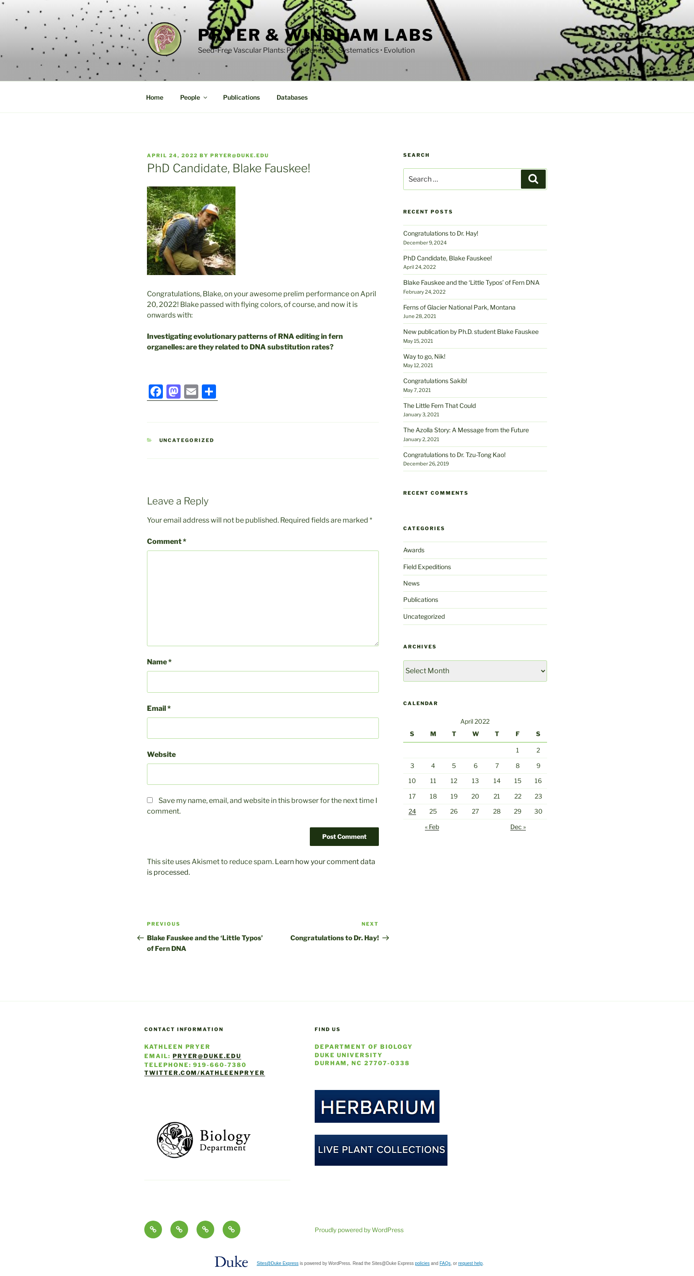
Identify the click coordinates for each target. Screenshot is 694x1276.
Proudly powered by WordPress (359, 1229)
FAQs (445, 1263)
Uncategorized (187, 440)
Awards (413, 550)
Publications (241, 97)
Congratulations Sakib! (435, 380)
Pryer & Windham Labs (316, 35)
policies (422, 1263)
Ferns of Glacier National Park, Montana (459, 307)
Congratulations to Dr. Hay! (440, 233)
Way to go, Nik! (424, 356)
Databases (292, 97)
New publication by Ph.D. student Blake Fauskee (471, 331)
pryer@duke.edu (239, 155)
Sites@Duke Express (278, 1263)
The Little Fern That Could (439, 405)
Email (159, 708)
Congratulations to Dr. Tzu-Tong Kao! (454, 454)
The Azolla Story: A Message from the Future (466, 430)
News (411, 583)
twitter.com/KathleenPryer (204, 1072)
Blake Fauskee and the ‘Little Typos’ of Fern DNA (471, 282)
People (194, 97)
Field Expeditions (427, 566)
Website (161, 754)
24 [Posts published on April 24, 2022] (412, 811)
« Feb (432, 826)
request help (470, 1263)
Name (159, 662)
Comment (166, 541)
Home (154, 97)
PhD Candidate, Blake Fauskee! (447, 258)
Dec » (518, 826)
